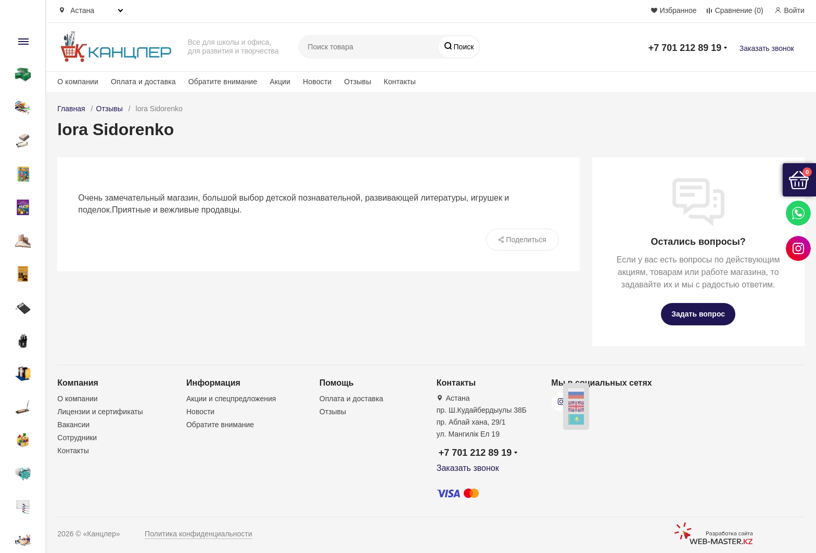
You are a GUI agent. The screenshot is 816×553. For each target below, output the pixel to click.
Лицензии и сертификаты (100, 411)
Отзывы (357, 81)
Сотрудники (77, 437)
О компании (77, 81)
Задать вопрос (698, 314)
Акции (280, 81)
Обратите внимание (222, 81)
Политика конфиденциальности (198, 534)
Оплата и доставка (143, 81)
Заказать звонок (767, 48)
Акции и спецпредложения (231, 398)
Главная (71, 108)
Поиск (463, 47)
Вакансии (73, 424)
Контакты (400, 81)
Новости (317, 81)
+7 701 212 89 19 (685, 48)
